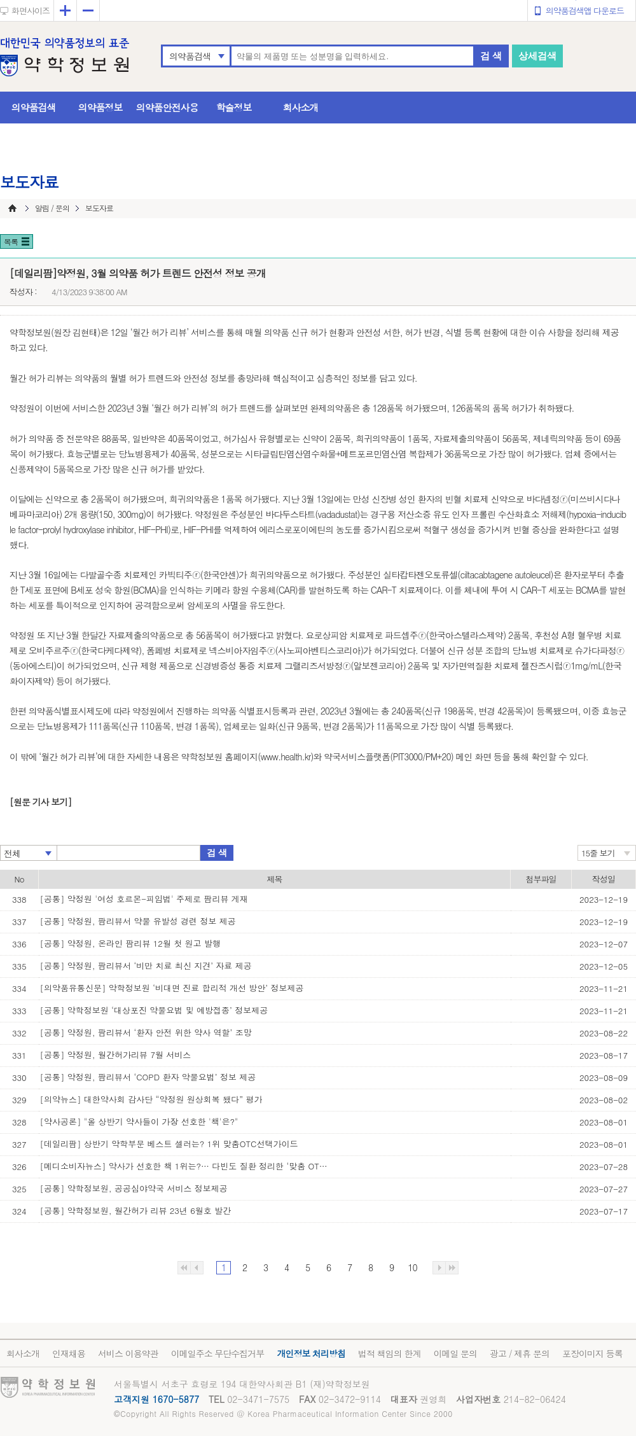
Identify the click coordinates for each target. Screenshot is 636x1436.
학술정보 (234, 107)
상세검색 (537, 55)
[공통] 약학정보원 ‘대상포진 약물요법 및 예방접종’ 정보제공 (154, 1010)
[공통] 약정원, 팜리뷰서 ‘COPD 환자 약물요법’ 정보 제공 (148, 1076)
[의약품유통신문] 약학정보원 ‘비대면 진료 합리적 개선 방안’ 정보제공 (172, 987)
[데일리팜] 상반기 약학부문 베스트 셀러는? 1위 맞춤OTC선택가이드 (169, 1143)
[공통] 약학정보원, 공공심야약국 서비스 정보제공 (134, 1188)
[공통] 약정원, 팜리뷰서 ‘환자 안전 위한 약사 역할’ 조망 (146, 1032)
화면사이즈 (30, 10)
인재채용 (68, 1353)
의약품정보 (100, 107)
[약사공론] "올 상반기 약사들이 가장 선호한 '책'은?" (139, 1121)
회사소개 (301, 107)
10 (412, 1267)
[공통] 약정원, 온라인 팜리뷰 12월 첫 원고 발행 (130, 943)
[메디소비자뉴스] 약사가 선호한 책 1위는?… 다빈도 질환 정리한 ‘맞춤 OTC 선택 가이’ (186, 1166)
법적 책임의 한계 (389, 1353)
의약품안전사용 (167, 107)
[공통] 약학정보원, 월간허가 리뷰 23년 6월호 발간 (136, 1210)
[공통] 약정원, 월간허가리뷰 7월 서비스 (115, 1054)
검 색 (491, 55)
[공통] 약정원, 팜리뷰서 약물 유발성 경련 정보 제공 (138, 921)
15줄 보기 (598, 853)
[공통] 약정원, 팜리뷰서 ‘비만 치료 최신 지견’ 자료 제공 (146, 965)
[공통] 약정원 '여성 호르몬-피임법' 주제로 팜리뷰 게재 (144, 898)
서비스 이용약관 (128, 1353)
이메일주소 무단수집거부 (218, 1353)
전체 (12, 853)
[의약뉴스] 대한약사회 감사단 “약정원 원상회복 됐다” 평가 (151, 1099)
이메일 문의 (455, 1353)
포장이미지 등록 (592, 1353)
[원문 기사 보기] (40, 801)
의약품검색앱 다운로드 (585, 10)
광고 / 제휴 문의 (520, 1353)
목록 (11, 241)
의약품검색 (190, 56)
